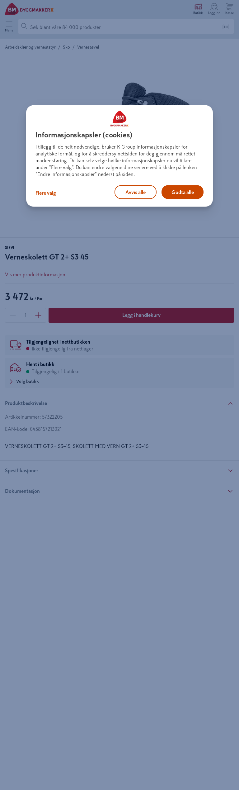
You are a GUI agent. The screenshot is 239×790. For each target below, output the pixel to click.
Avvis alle (135, 192)
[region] (119, 156)
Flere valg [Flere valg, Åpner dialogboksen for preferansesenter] (45, 192)
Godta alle (182, 192)
